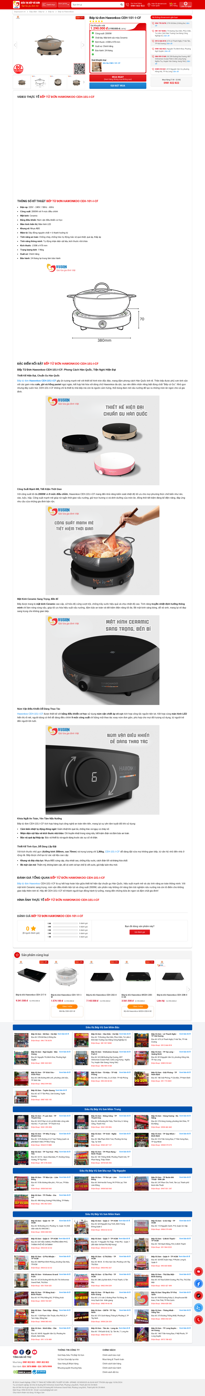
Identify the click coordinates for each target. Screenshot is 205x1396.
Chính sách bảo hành (111, 1368)
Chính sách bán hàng (111, 1364)
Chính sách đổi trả (110, 1372)
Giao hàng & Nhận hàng (68, 1364)
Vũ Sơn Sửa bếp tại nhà (68, 1359)
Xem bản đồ (63, 1034)
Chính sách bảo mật (111, 1355)
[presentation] (15, 45)
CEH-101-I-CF (112, 851)
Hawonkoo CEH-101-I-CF (30, 714)
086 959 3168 (160, 56)
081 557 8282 (160, 31)
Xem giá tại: (64, 5)
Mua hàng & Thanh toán (113, 1359)
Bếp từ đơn (36, 381)
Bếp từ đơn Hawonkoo (28, 883)
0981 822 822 (160, 49)
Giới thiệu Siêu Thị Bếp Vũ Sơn (71, 1355)
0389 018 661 (160, 69)
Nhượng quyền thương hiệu (70, 1368)
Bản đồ (166, 36)
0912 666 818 (160, 41)
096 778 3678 (160, 23)
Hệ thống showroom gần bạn (165, 17)
